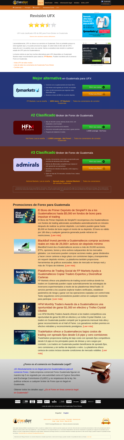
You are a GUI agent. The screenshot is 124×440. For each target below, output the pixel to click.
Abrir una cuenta (105, 88)
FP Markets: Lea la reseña (37, 110)
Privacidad (69, 419)
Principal (27, 7)
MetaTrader (49, 3)
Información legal (66, 3)
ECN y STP (85, 3)
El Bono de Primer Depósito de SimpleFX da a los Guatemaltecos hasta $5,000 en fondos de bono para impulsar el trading (69, 213)
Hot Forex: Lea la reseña (35, 148)
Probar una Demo (105, 92)
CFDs (56, 3)
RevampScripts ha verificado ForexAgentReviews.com (31, 433)
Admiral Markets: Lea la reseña (38, 190)
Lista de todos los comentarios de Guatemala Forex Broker (34, 65)
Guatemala (18, 7)
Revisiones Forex (48, 7)
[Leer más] (56, 235)
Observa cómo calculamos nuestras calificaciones (42, 36)
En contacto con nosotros (58, 419)
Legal (57, 421)
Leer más (89, 436)
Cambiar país (106, 3)
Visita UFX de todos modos (23, 63)
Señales (76, 3)
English (66, 413)
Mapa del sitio (68, 421)
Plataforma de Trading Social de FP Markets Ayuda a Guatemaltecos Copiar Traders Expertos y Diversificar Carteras (70, 274)
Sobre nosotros (47, 419)
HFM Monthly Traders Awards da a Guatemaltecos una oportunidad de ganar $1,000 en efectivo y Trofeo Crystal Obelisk (72, 307)
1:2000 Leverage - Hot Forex (106, 129)
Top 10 (40, 3)
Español (37, 7)
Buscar (62, 421)
